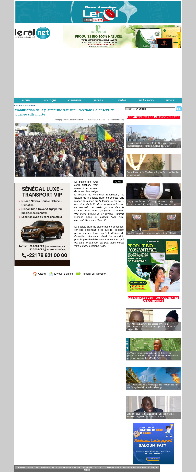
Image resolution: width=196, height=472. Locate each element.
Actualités (30, 105)
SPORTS (98, 100)
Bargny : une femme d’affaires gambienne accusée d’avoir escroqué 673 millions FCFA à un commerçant (152, 202)
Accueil (18, 105)
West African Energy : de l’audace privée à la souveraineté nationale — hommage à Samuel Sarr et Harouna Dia (151, 326)
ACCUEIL (26, 100)
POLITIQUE (50, 100)
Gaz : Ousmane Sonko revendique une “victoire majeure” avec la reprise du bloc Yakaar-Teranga (153, 386)
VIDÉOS (122, 100)
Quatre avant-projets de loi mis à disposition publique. (152, 233)
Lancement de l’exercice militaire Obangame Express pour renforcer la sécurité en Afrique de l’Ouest (151, 144)
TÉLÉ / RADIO (146, 100)
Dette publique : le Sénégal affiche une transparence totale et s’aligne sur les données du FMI (151, 415)
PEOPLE (170, 100)
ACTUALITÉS (74, 100)
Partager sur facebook (91, 273)
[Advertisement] (98, 73)
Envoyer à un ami (61, 273)
